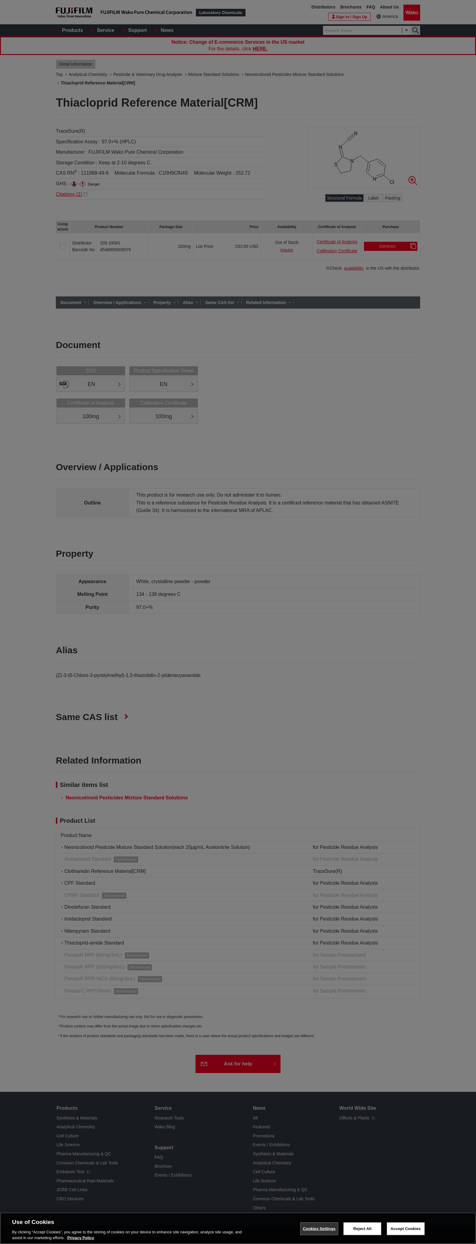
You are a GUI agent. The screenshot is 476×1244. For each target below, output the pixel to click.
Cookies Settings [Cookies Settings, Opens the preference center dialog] (319, 1228)
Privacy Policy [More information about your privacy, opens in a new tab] (80, 1237)
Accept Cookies (406, 1228)
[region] (238, 1228)
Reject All (362, 1228)
